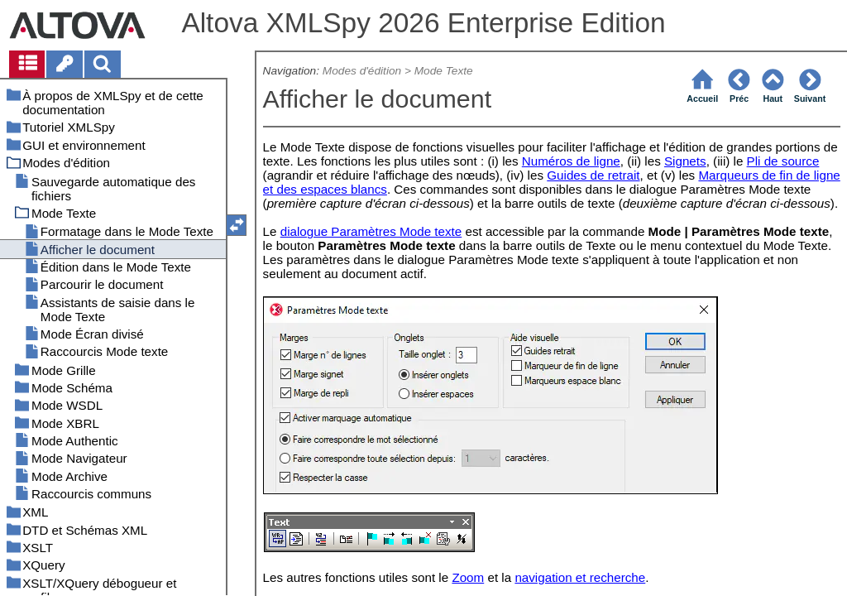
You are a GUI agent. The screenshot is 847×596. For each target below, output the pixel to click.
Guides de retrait (593, 175)
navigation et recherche (579, 577)
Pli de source (783, 161)
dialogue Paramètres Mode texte (371, 231)
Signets (685, 161)
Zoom (468, 577)
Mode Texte (443, 71)
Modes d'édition (362, 71)
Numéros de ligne (571, 161)
